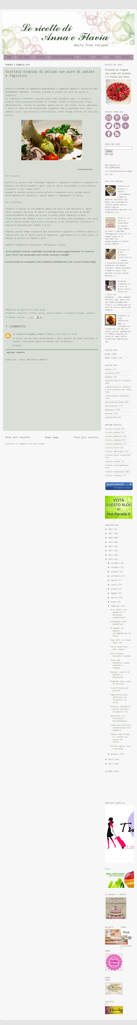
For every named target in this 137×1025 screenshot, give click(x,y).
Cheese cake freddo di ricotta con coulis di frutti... (120, 738)
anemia (108, 369)
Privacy (126, 57)
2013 (111, 764)
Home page (52, 437)
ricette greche (112, 461)
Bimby (107, 354)
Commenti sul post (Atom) (32, 444)
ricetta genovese (113, 436)
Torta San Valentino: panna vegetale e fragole (120, 664)
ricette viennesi (113, 475)
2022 (111, 529)
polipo (42, 313)
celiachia (110, 373)
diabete (108, 377)
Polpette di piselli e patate (123, 189)
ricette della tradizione (118, 455)
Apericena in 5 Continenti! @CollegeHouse (118, 718)
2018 (111, 546)
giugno (114, 589)
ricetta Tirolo (112, 429)
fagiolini (22, 313)
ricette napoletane (114, 472)
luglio (114, 584)
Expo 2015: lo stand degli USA (120, 641)
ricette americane (114, 451)
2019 (111, 542)
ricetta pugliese (113, 444)
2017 (111, 550)
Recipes (85, 57)
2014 (111, 759)
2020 (111, 538)
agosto (114, 580)
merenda (108, 413)
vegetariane (111, 417)
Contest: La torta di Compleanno (123, 220)
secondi (21, 317)
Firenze (32, 313)
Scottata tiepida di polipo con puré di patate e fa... (120, 709)
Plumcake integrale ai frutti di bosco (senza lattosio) (124, 286)
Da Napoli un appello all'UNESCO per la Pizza (120, 632)
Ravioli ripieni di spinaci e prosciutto (120, 674)
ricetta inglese (113, 440)
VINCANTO (27, 98)
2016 (111, 555)
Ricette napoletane (63, 57)
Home (9, 57)
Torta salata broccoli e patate (120, 654)
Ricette (41, 57)
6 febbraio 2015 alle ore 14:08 (61, 334)
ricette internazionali (116, 465)
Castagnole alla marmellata (118, 622)
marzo (114, 602)
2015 (111, 559)
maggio (114, 593)
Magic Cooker (111, 358)
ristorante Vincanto (74, 313)
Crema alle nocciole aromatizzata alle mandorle (120, 727)
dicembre (116, 563)
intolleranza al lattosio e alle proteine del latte (118, 388)
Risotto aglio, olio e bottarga (120, 747)
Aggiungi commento (16, 352)
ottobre (115, 572)
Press (100, 57)
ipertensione (111, 406)
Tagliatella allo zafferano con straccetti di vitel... (118, 699)
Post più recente (17, 437)
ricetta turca (112, 448)
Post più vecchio (86, 437)
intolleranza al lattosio (118, 380)
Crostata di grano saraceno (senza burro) (125, 254)
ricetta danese (112, 432)
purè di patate (54, 313)
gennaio (115, 754)
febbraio (116, 606)
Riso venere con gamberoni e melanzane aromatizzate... (119, 614)
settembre (116, 576)
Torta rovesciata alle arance (118, 648)
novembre (116, 567)
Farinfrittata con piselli (119, 689)
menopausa (110, 410)
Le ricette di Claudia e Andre (28, 334)
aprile (114, 597)
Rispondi (17, 345)
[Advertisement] (41, 169)
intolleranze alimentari (117, 396)
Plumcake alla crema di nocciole (120, 682)
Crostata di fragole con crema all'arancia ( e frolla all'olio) (118, 73)
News (112, 57)
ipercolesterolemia (114, 402)
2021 (111, 533)
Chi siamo (24, 57)
